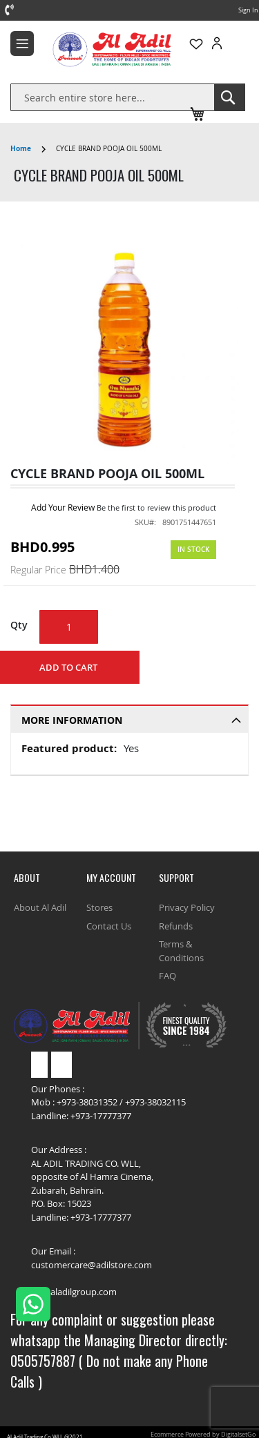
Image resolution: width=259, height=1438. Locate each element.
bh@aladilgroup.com (74, 1292)
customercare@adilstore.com (91, 1265)
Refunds (176, 926)
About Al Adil (40, 907)
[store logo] (88, 49)
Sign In (248, 10)
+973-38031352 (87, 1102)
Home (20, 148)
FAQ (167, 975)
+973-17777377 (100, 1116)
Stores (99, 907)
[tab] (129, 718)
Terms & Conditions (181, 951)
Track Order (206, 94)
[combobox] (112, 97)
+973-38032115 (155, 1102)
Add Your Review (63, 507)
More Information (71, 720)
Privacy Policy (187, 907)
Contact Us (108, 926)
